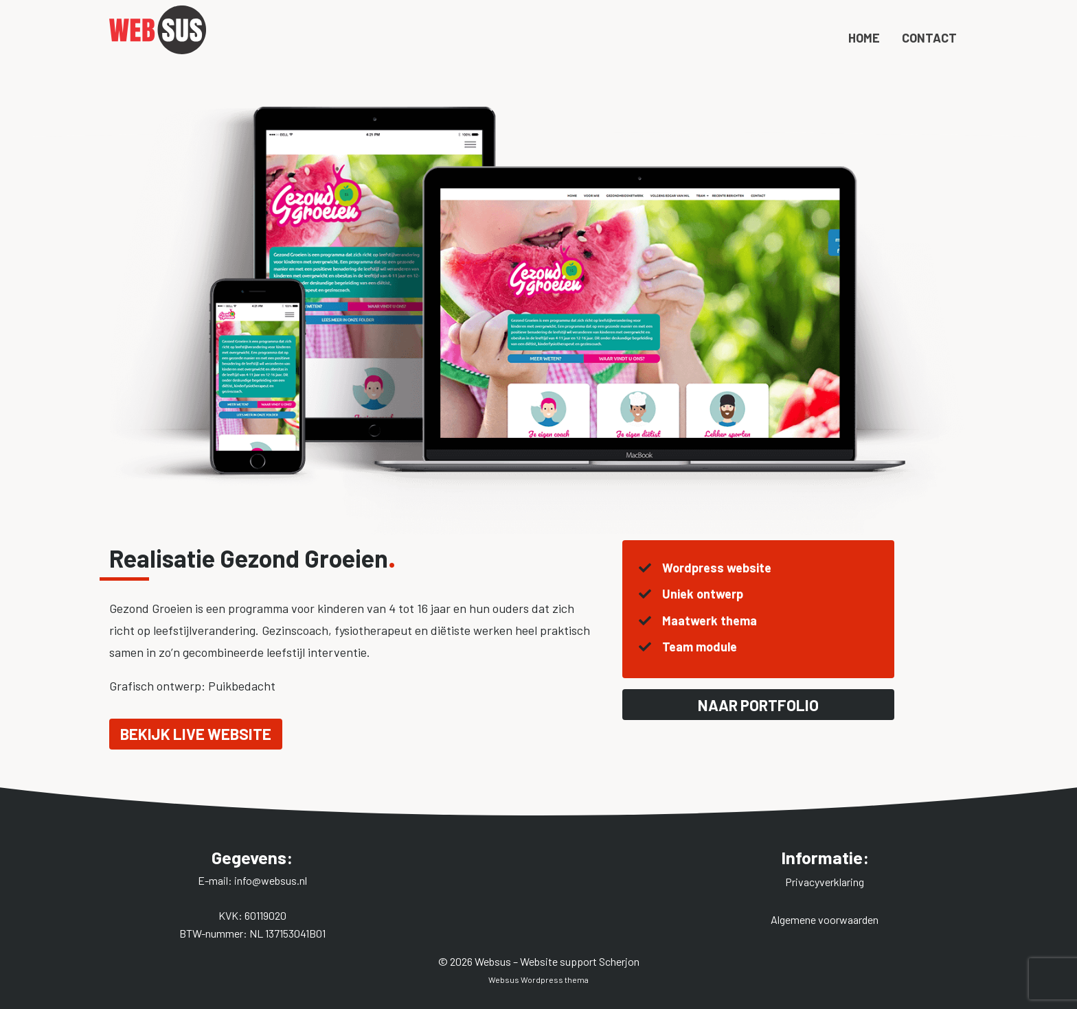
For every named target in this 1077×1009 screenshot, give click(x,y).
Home (864, 63)
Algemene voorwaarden (824, 919)
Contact (929, 63)
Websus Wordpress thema (538, 979)
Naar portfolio (758, 705)
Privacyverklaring (824, 881)
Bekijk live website (195, 734)
